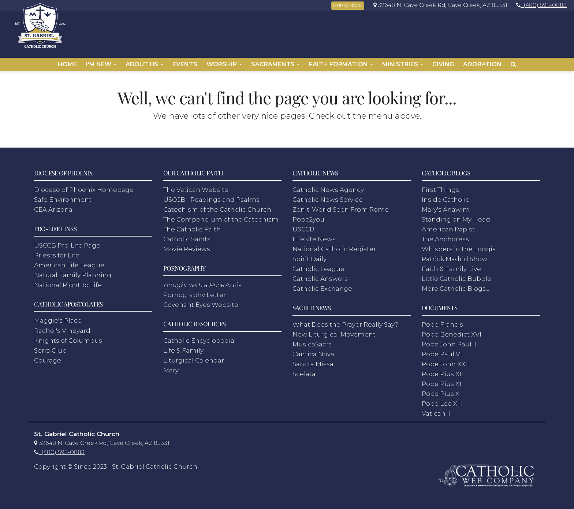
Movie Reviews (186, 246)
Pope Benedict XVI (451, 331)
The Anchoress (445, 236)
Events (184, 64)
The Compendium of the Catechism (221, 216)
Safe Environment (63, 197)
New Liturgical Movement (334, 331)
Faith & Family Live (451, 266)
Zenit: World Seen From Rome (340, 207)
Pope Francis (442, 322)
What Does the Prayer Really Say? (345, 322)
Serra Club (50, 348)
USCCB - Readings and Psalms (211, 197)
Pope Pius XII (442, 371)
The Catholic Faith (192, 226)
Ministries (402, 64)
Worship (224, 64)
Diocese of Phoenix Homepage (84, 187)
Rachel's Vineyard (62, 327)
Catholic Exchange (322, 286)
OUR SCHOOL (347, 5)
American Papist (448, 226)
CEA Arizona (53, 207)
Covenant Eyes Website (200, 302)
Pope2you (308, 216)
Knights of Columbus (68, 337)
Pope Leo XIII (442, 401)
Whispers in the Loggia (459, 246)
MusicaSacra (312, 341)
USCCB (303, 226)
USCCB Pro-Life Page (67, 242)
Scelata (304, 371)
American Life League (69, 262)
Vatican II (436, 411)
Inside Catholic (445, 197)
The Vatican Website (195, 187)
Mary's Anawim (446, 207)
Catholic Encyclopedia (198, 337)
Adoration (482, 64)
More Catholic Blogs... (455, 286)
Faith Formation (341, 64)
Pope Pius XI (441, 381)
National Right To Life (68, 282)
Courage (47, 357)
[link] (438, 4)
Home (67, 64)
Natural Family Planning (72, 272)
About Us (144, 64)
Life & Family (183, 348)
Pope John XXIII (446, 361)
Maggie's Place (58, 318)
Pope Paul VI (442, 351)
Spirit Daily (309, 256)
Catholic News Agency (328, 187)
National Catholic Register (334, 246)
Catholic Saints (186, 236)
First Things (440, 187)
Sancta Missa (312, 361)
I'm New (101, 64)
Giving (443, 64)
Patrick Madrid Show (454, 256)
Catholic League (318, 266)
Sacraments (275, 64)
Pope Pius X (440, 391)
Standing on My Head (456, 216)
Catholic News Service (327, 197)
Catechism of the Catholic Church (217, 207)
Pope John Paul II (449, 341)
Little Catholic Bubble (456, 276)
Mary (171, 367)
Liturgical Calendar (193, 357)
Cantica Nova (313, 351)
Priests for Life (56, 252)
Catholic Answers (320, 276)
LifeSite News (314, 236)
